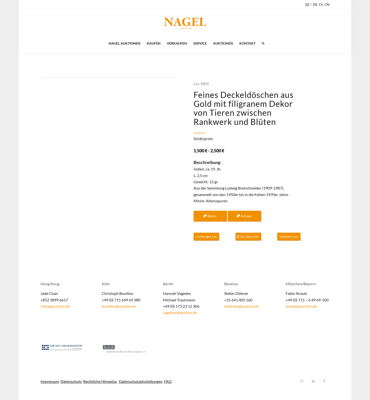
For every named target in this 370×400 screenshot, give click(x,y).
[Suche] (261, 43)
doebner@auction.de (241, 306)
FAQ (168, 381)
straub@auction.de (301, 306)
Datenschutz (71, 381)
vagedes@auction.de (180, 312)
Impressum (49, 381)
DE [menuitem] (315, 4)
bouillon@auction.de (119, 306)
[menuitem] (315, 4)
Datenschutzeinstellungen (140, 381)
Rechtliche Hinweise (100, 381)
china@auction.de (55, 306)
